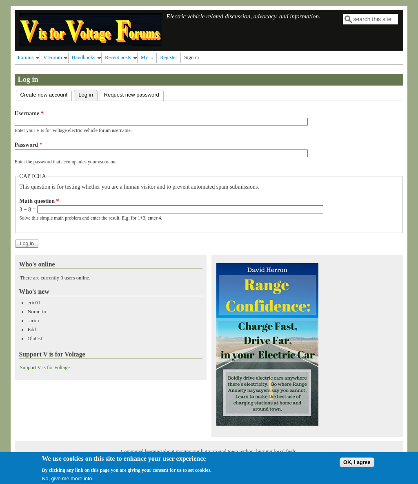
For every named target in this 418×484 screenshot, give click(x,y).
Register (168, 57)
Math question (39, 201)
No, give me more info (67, 481)
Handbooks (83, 57)
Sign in (191, 57)
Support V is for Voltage (45, 367)
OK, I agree (357, 464)
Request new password (131, 95)
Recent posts (118, 57)
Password (28, 145)
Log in (87, 94)
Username (29, 113)
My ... (147, 57)
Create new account (44, 95)
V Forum (52, 57)
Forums (26, 57)
